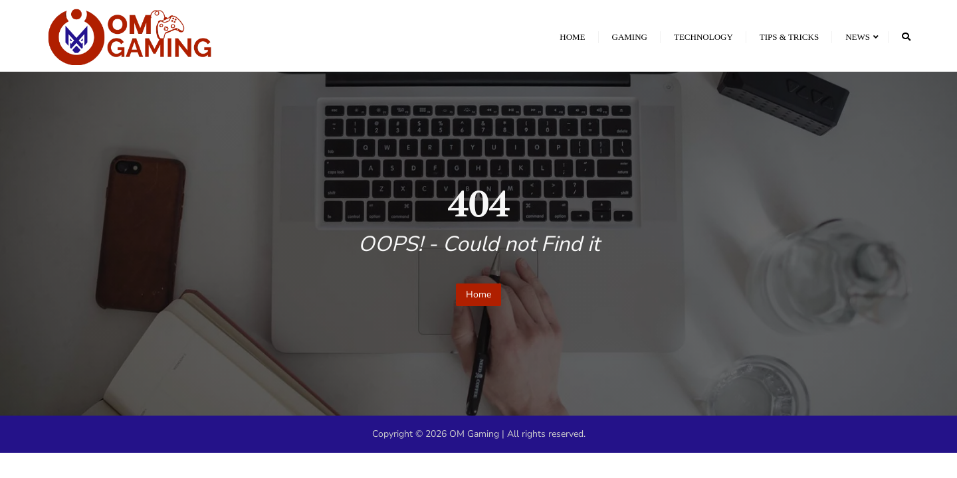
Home (478, 294)
